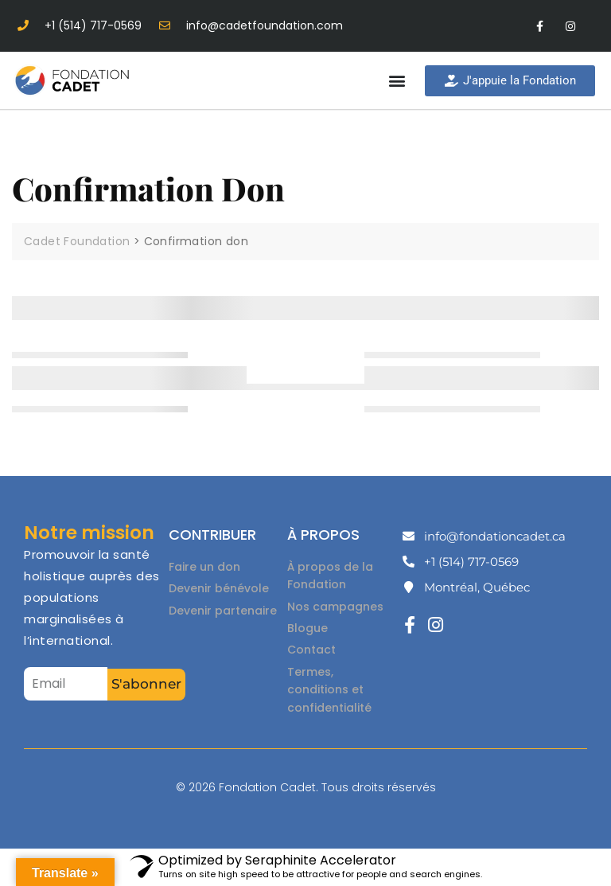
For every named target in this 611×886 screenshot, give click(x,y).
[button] (396, 81)
